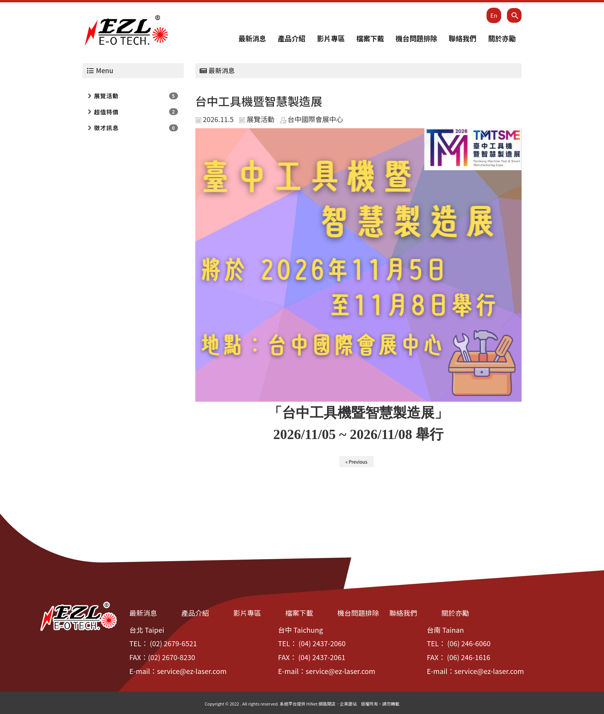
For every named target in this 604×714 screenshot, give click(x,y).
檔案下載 (299, 613)
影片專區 (331, 38)
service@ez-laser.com (191, 671)
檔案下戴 (370, 38)
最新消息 (252, 38)
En (493, 15)
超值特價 (106, 112)
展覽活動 (106, 96)
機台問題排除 (416, 38)
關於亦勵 (502, 38)
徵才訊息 (106, 128)
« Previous (356, 461)
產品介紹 (291, 38)
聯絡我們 (462, 38)
